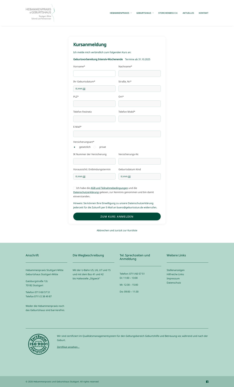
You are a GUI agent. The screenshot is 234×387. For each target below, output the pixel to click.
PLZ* (76, 96)
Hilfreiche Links (175, 274)
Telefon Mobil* (126, 111)
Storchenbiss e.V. (168, 12)
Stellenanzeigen (176, 270)
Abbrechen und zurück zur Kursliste (117, 230)
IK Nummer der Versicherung (90, 154)
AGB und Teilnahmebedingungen (109, 188)
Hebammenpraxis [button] (121, 12)
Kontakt (203, 12)
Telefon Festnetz (82, 111)
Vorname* (79, 66)
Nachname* (125, 66)
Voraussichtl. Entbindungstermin (92, 169)
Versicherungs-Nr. (128, 154)
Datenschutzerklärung (86, 192)
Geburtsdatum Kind (129, 169)
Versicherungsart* (83, 141)
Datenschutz (174, 282)
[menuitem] (122, 13)
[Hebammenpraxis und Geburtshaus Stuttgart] (40, 13)
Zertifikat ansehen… (68, 347)
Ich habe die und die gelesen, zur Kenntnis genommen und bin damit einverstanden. (113, 192)
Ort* (121, 96)
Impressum (173, 278)
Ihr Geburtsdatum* (84, 81)
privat (102, 147)
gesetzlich (85, 147)
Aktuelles (188, 12)
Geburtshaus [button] (145, 12)
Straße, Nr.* (124, 81)
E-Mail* (77, 126)
